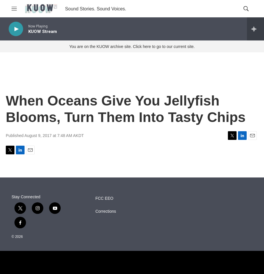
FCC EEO (104, 198)
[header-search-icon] (246, 8)
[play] (16, 29)
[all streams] (255, 28)
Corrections (105, 211)
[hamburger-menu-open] (14, 8)
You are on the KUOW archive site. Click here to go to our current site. (132, 46)
